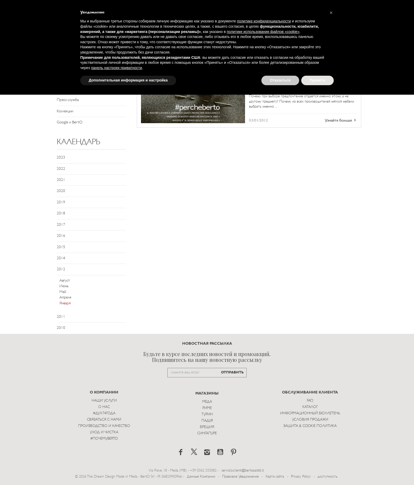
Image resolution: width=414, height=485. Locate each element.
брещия (207, 427)
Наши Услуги (104, 401)
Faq (310, 401)
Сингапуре (207, 433)
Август (64, 281)
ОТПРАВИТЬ (232, 372)
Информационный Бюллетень (310, 413)
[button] (331, 12)
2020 (61, 191)
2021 (61, 180)
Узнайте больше (341, 120)
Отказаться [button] (280, 80)
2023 (61, 158)
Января (65, 303)
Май (62, 292)
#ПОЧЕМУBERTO (104, 439)
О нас (104, 407)
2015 (61, 247)
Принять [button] (317, 80)
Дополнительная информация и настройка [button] (128, 80)
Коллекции (65, 111)
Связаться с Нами (104, 420)
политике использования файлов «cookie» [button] (263, 32)
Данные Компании (201, 477)
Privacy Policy (301, 477)
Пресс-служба (68, 100)
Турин (207, 414)
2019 (61, 202)
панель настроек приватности (116, 68)
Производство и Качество (104, 426)
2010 (61, 328)
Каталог (310, 407)
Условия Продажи (310, 420)
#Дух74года (104, 413)
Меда (207, 402)
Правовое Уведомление (240, 477)
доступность (327, 477)
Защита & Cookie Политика (310, 426)
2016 (61, 236)
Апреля (65, 298)
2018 (61, 213)
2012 (61, 269)
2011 (61, 317)
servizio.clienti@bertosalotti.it (243, 471)
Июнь (63, 286)
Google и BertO (69, 122)
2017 (61, 225)
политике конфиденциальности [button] (264, 21)
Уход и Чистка (104, 432)
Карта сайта (275, 477)
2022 (61, 169)
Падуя (207, 421)
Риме (207, 408)
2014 (61, 258)
